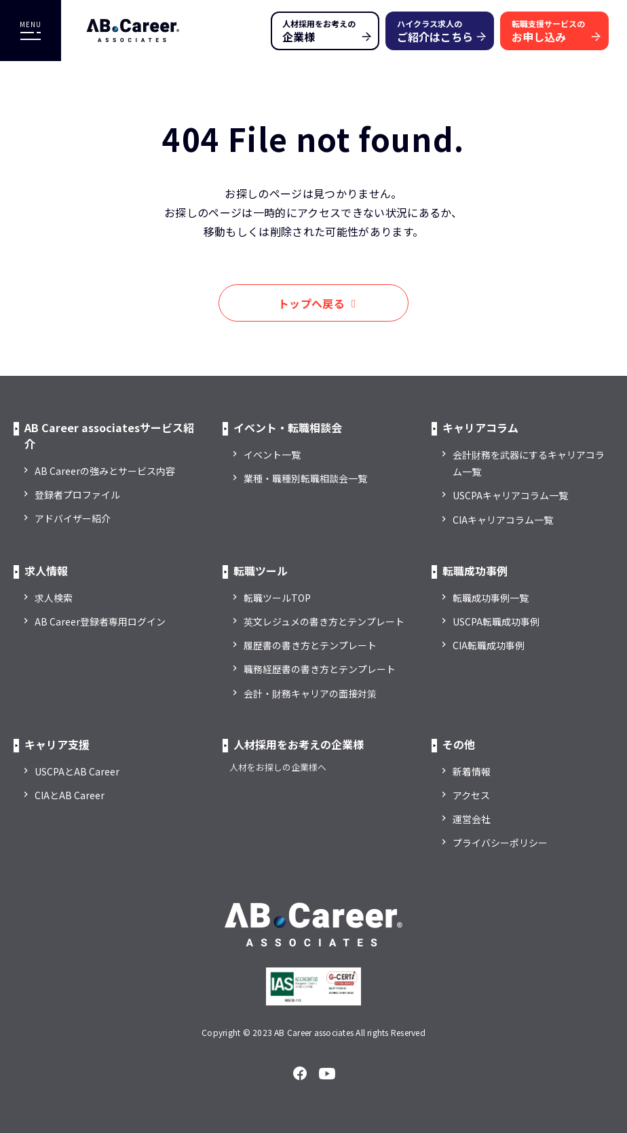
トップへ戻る (311, 303)
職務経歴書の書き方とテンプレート (320, 669)
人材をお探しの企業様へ (277, 767)
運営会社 (472, 819)
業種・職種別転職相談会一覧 (305, 478)
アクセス (471, 795)
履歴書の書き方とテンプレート (310, 645)
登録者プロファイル (77, 494)
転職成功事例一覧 (491, 597)
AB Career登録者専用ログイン (100, 621)
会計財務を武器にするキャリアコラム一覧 (529, 463)
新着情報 (472, 771)
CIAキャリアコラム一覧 (503, 519)
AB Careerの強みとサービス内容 (105, 471)
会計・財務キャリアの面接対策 (310, 693)
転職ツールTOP (277, 597)
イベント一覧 (272, 454)
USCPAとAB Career (77, 771)
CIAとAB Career (69, 795)
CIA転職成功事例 (489, 645)
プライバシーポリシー (500, 842)
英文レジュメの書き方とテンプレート (324, 621)
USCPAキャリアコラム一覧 (510, 495)
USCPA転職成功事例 (496, 621)
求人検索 (54, 597)
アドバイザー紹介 (73, 518)
